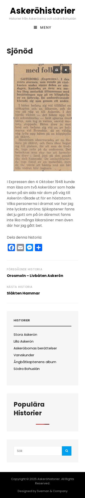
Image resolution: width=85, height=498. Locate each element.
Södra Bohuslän (27, 368)
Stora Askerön (25, 334)
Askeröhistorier (42, 11)
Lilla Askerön (24, 341)
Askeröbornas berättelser (35, 348)
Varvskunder (24, 355)
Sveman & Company (52, 491)
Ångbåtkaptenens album (35, 361)
